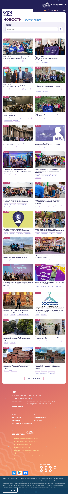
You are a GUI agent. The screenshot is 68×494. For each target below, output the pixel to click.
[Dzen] (51, 470)
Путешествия (51, 370)
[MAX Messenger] (46, 467)
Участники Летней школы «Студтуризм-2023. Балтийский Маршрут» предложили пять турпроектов (48, 171)
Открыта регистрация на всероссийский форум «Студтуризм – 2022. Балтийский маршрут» (49, 311)
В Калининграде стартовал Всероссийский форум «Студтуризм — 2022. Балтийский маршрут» (49, 283)
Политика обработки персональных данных (26, 441)
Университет (26, 60)
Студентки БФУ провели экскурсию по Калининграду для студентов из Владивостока (49, 229)
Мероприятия (27, 89)
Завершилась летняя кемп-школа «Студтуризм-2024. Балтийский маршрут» (47, 85)
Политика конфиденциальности (22, 444)
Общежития (58, 341)
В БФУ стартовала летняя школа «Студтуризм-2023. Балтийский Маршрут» (15, 200)
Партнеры (14, 147)
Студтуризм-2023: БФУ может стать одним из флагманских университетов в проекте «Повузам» (47, 201)
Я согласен (10, 490)
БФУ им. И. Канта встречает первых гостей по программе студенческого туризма (15, 311)
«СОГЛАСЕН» (33, 485)
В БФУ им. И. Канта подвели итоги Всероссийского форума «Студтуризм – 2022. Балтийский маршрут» (18, 284)
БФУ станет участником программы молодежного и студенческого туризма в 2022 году (17, 338)
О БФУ (14, 414)
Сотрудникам (16, 420)
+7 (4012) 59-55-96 (46, 403)
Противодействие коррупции (22, 447)
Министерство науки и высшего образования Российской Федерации (33, 456)
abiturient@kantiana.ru (32, 404)
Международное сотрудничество (22, 423)
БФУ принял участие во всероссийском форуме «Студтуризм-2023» (49, 256)
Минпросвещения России (21, 459)
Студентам (44, 89)
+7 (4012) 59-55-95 (16, 398)
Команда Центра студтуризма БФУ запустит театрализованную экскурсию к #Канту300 (47, 143)
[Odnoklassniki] (42, 470)
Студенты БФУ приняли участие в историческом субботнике (49, 114)
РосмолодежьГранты (8, 120)
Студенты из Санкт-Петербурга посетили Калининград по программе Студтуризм (15, 256)
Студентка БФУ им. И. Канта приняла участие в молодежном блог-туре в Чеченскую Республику (48, 58)
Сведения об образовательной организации (26, 438)
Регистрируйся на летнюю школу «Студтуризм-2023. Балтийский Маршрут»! (16, 229)
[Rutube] (46, 470)
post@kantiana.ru (25, 398)
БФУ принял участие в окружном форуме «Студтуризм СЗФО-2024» (15, 143)
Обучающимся (16, 417)
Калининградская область (23, 314)
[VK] (51, 467)
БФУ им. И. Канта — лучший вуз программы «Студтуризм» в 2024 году (16, 85)
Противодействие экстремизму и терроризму (26, 450)
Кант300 (50, 147)
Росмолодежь (46, 91)
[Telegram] (42, 467)
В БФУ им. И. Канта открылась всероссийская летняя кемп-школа (16, 114)
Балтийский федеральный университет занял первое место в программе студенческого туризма (16, 366)
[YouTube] (55, 467)
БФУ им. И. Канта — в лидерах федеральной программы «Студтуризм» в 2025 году (16, 57)
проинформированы (57, 485)
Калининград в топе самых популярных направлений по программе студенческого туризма (47, 366)
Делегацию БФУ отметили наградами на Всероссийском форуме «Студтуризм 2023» (17, 170)
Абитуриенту (38, 414)
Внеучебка (12, 60)
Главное (6, 60)
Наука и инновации (39, 417)
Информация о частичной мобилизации (24, 453)
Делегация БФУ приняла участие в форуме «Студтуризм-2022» (47, 337)
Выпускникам (38, 420)
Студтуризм (19, 60)
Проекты (37, 62)
